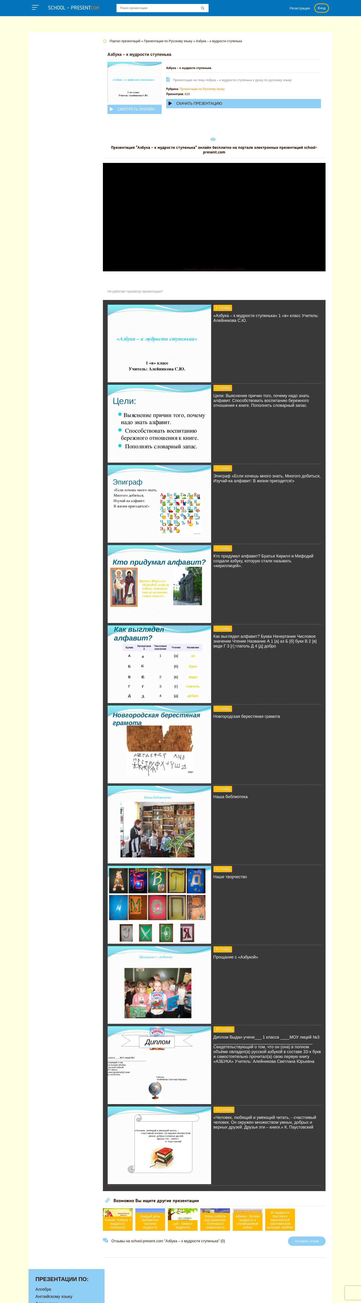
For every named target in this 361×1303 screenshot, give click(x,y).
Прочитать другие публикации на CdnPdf (218, 269)
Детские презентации (55, 95)
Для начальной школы (57, 102)
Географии (45, 81)
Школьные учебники (305, 1295)
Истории (43, 117)
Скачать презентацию (204, 103)
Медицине (45, 138)
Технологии (46, 195)
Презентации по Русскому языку (210, 89)
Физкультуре (47, 210)
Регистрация (300, 8)
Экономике (46, 238)
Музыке (42, 145)
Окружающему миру (54, 174)
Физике (42, 203)
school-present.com (57, 1292)
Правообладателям (242, 1295)
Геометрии (45, 88)
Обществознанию (52, 167)
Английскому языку (53, 59)
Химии (41, 224)
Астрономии (47, 67)
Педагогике (46, 181)
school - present (73, 8)
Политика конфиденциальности (190, 1295)
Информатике (48, 110)
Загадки (273, 1295)
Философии (46, 217)
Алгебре (43, 52)
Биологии (44, 74)
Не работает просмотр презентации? (143, 291)
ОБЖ (40, 160)
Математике (47, 131)
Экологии (44, 231)
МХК (39, 152)
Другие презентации (54, 245)
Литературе (46, 124)
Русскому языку (50, 188)
